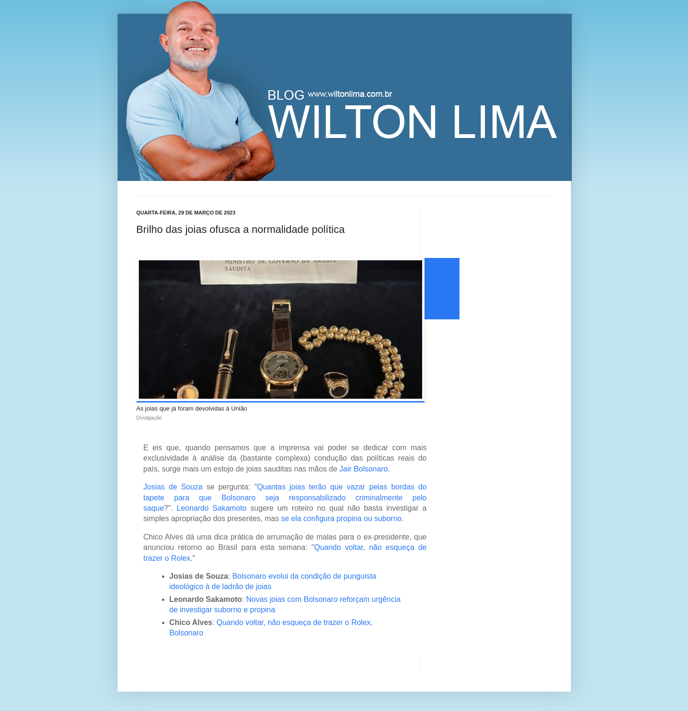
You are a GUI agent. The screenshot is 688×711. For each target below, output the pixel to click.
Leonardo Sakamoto (211, 508)
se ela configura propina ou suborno (341, 518)
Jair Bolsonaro (364, 469)
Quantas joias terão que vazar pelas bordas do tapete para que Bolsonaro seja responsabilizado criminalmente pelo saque (285, 497)
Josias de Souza (173, 487)
